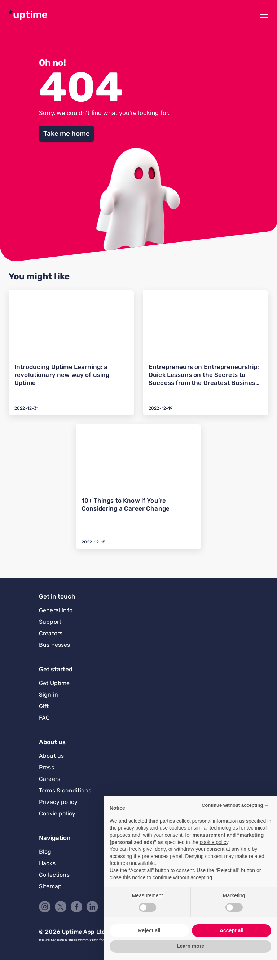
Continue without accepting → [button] (235, 805)
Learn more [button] (190, 946)
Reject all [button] (149, 930)
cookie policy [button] (214, 842)
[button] (66, 134)
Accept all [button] (231, 930)
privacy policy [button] (133, 828)
